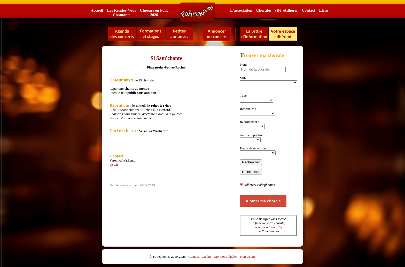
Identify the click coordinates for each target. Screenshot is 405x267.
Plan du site (248, 256)
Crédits (207, 256)
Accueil (97, 10)
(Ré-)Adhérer (286, 10)
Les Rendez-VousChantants (121, 12)
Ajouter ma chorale (263, 201)
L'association (241, 10)
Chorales (263, 10)
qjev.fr (114, 164)
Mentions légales (225, 256)
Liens (323, 10)
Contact (308, 10)
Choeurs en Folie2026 (154, 12)
